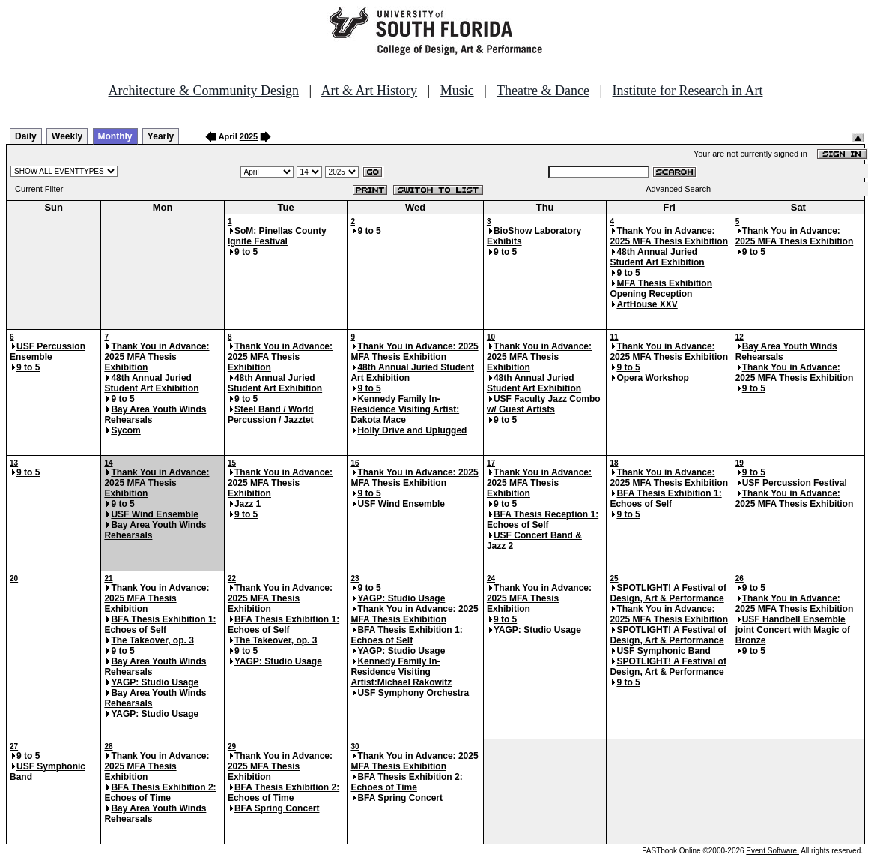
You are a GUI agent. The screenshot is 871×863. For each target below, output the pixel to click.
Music (457, 90)
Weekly (67, 136)
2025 (249, 136)
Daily (26, 136)
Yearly (161, 136)
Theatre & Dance (543, 90)
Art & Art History (369, 90)
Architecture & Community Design (204, 90)
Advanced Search (678, 188)
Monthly (115, 136)
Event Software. (772, 851)
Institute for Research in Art (688, 90)
